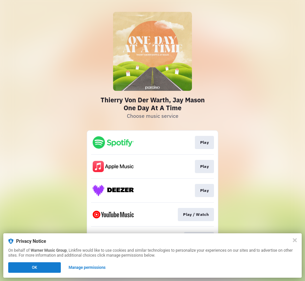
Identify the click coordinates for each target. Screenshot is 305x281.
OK (34, 267)
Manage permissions (87, 267)
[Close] (295, 240)
